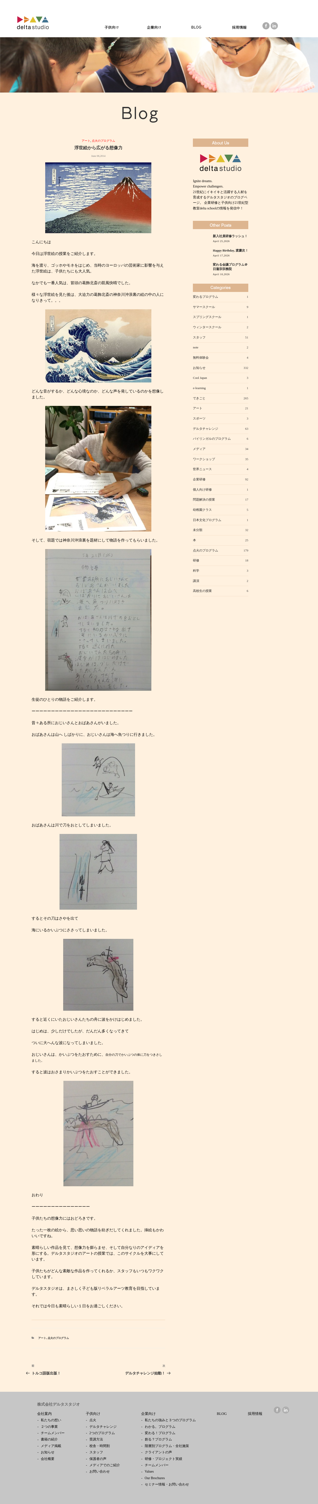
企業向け (148, 1414)
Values (149, 1471)
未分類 (197, 530)
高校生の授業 (202, 591)
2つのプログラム (102, 1433)
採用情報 (255, 1414)
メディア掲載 (51, 1446)
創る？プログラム (158, 1439)
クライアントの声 (158, 1452)
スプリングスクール (207, 317)
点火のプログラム (103, 140)
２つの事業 (49, 1427)
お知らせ (199, 368)
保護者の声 (97, 1459)
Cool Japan (200, 378)
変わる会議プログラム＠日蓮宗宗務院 (230, 267)
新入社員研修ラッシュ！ (230, 236)
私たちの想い (51, 1420)
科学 (196, 570)
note (195, 347)
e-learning (199, 388)
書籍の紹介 (49, 1439)
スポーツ (199, 418)
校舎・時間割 (99, 1446)
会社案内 (44, 1414)
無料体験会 (201, 357)
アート (86, 140)
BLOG (222, 1414)
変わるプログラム (205, 297)
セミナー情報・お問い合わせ (167, 1484)
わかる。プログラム (160, 1427)
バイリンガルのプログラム (212, 438)
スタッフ (199, 337)
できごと (199, 398)
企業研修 (199, 479)
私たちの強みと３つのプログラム (170, 1420)
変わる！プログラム (160, 1433)
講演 (196, 581)
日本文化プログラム (207, 520)
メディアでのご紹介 (104, 1465)
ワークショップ (204, 459)
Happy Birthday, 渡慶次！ (230, 250)
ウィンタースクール (207, 327)
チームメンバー (53, 1433)
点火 (92, 1420)
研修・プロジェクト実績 (163, 1459)
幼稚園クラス (202, 510)
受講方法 (96, 1439)
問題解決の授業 (204, 499)
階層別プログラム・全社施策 (167, 1446)
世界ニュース (202, 469)
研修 (196, 560)
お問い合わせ (99, 1471)
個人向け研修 (202, 489)
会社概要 (47, 1459)
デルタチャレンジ (205, 428)
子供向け (93, 1414)
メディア (199, 449)
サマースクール (204, 307)
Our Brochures (155, 1478)
